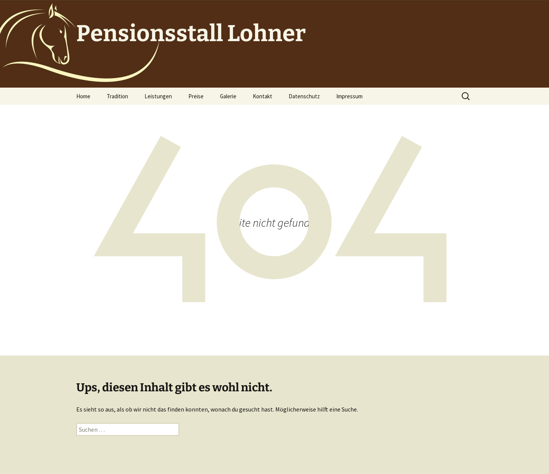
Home (83, 96)
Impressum (349, 96)
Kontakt (262, 96)
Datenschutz (304, 96)
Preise (196, 96)
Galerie (228, 96)
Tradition (117, 96)
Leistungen (158, 96)
